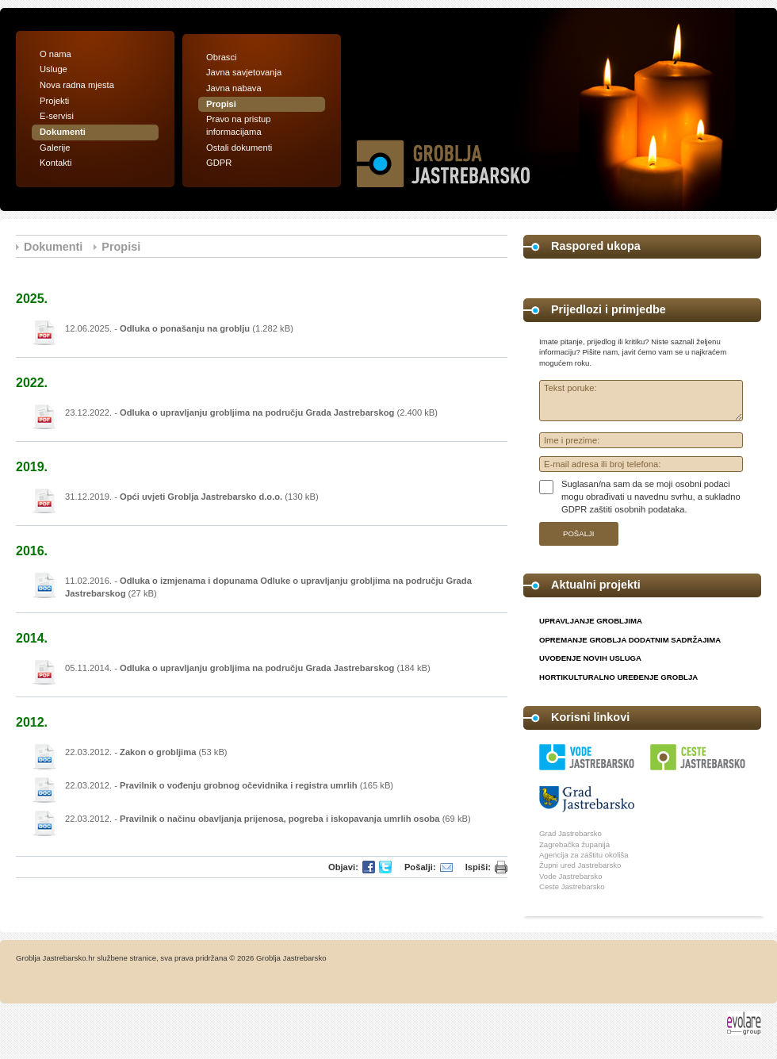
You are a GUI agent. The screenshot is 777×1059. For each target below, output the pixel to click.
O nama (55, 54)
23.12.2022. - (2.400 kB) (251, 412)
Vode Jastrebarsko (570, 876)
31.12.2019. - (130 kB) (192, 496)
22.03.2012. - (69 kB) (268, 818)
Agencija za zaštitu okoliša (584, 854)
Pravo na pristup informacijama (238, 125)
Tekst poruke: (641, 400)
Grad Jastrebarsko (570, 833)
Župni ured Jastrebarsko (580, 865)
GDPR (219, 162)
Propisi (221, 104)
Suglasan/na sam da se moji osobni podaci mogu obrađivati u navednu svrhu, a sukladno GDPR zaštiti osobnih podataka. (651, 496)
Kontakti (55, 162)
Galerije (55, 147)
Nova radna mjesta (77, 85)
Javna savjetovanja (243, 72)
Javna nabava (234, 88)
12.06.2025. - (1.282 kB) (179, 328)
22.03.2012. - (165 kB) (229, 785)
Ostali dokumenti (239, 147)
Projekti (54, 101)
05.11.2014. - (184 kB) (248, 668)
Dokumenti (63, 131)
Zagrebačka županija (574, 844)
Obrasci (221, 57)
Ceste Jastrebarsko (572, 886)
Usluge (53, 69)
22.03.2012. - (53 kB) (146, 752)
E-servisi (57, 116)
